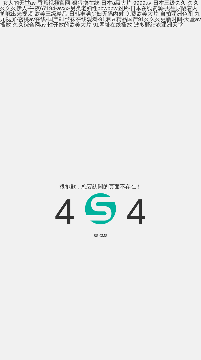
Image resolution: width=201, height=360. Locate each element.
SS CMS (101, 235)
